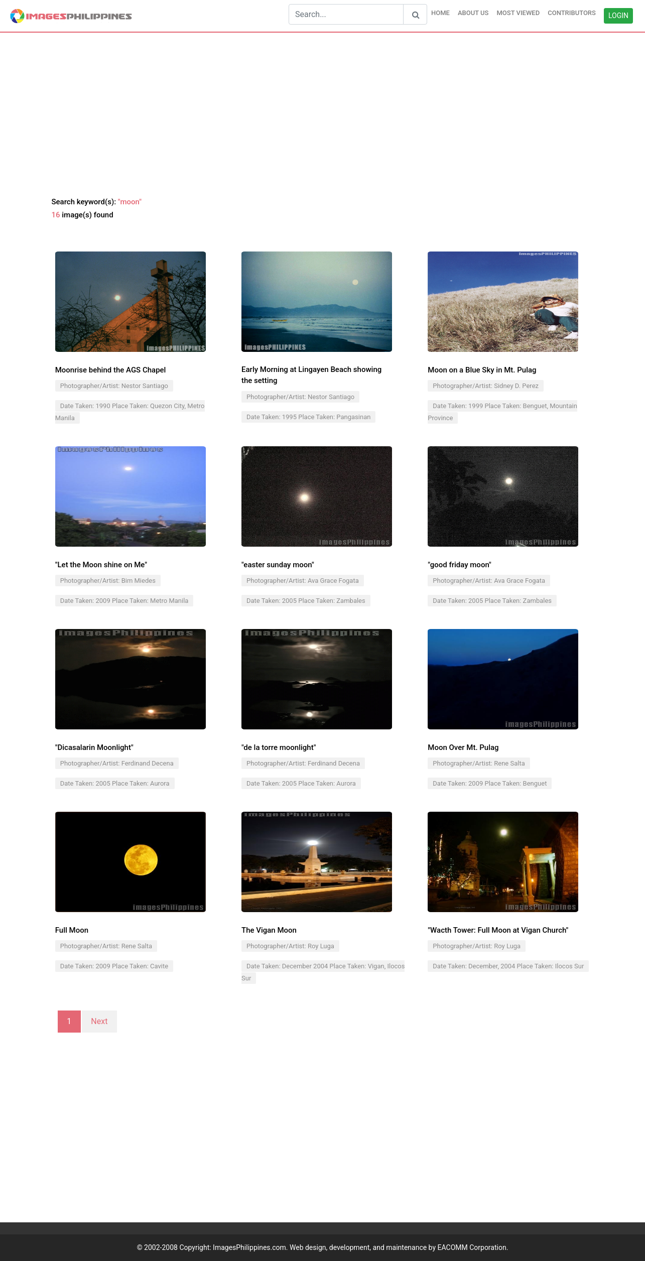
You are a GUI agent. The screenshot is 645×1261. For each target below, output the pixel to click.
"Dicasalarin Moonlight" (94, 747)
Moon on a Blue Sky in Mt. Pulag (482, 369)
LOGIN (618, 16)
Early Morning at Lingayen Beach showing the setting (311, 375)
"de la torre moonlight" (278, 747)
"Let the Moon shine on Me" (101, 564)
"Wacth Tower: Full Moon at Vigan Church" (498, 930)
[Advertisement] (323, 115)
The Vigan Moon (269, 930)
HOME (440, 13)
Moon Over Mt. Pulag (463, 747)
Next (99, 1022)
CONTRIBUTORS (572, 13)
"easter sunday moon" (277, 564)
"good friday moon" (459, 564)
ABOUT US (473, 13)
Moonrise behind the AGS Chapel (110, 369)
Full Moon (71, 930)
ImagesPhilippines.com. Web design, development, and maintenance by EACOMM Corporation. (360, 1247)
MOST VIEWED (518, 13)
